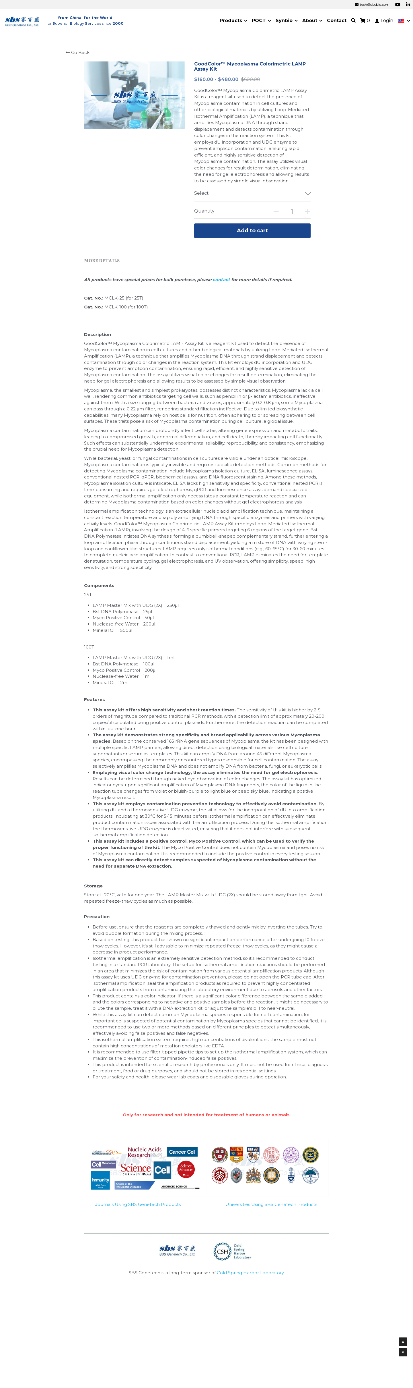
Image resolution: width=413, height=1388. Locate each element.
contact (222, 279)
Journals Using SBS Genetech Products (138, 1204)
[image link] (22, 20)
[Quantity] (292, 211)
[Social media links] (397, 4)
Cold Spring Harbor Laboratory (250, 1272)
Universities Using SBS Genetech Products (271, 1204)
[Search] (353, 20)
